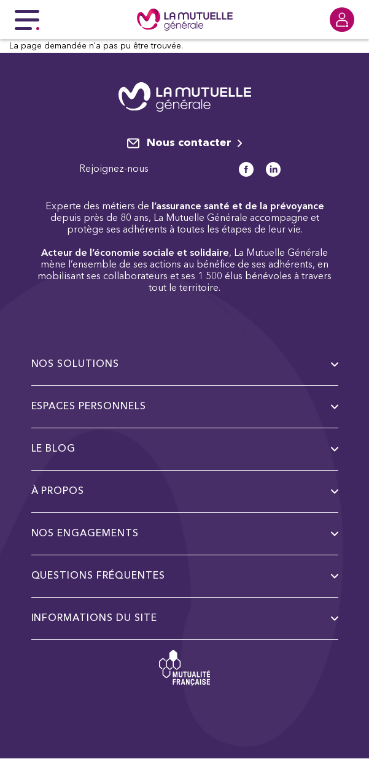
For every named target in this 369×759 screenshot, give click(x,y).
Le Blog (184, 449)
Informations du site (184, 618)
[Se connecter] (342, 19)
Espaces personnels (184, 407)
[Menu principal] (27, 19)
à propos (184, 491)
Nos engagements (184, 534)
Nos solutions (184, 364)
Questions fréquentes (184, 576)
